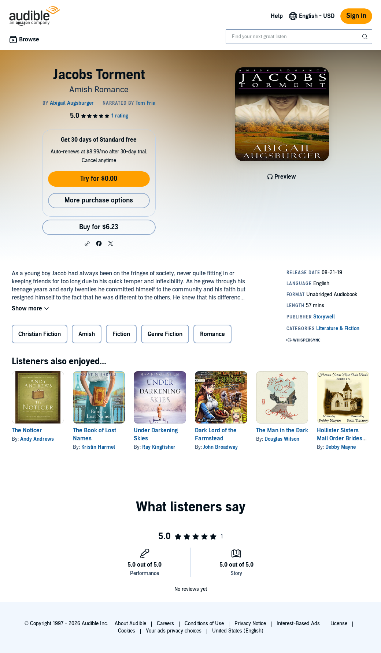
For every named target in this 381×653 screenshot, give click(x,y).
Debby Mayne (340, 447)
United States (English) (237, 631)
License (338, 623)
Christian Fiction (39, 334)
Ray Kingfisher (158, 447)
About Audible (130, 623)
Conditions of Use (204, 623)
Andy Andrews (37, 439)
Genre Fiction (165, 334)
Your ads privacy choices (173, 631)
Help (277, 16)
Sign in (356, 16)
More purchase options (98, 200)
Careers (165, 623)
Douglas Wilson (282, 439)
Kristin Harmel (98, 447)
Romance (212, 334)
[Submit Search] (365, 36)
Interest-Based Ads (298, 623)
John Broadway (220, 447)
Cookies (126, 631)
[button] (87, 244)
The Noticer (27, 430)
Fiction (121, 334)
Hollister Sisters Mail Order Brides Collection (339, 438)
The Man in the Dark (282, 430)
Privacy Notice (250, 623)
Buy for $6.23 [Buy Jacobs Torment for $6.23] (98, 227)
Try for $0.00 (98, 179)
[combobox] (299, 36)
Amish (86, 334)
